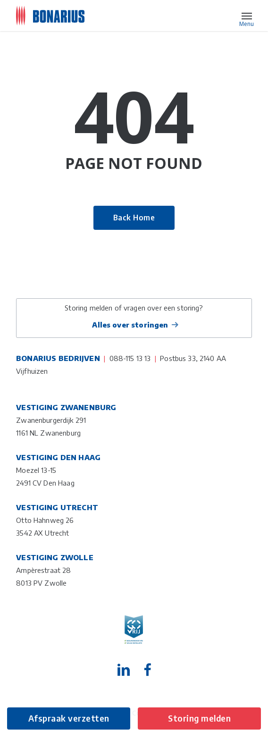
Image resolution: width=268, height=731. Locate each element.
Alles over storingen (130, 324)
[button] (247, 15)
